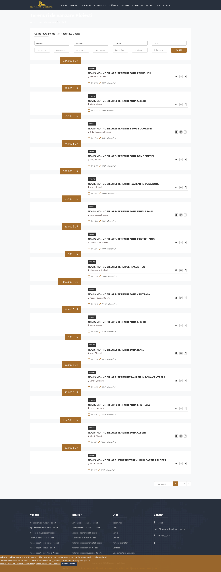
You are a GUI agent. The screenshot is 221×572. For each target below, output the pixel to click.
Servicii (116, 532)
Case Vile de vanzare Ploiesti (42, 532)
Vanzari (74, 5)
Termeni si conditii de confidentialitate (17, 563)
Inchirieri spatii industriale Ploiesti (86, 552)
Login (157, 5)
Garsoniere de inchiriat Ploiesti (84, 522)
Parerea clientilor (120, 542)
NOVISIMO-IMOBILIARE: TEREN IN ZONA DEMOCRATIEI (121, 156)
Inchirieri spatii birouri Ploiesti (84, 547)
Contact (168, 5)
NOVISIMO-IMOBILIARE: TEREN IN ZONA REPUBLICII (119, 73)
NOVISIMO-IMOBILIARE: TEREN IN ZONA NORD (116, 349)
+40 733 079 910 (163, 535)
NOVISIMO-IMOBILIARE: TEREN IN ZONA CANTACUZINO (121, 239)
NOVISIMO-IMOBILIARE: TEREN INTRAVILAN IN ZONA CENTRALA (126, 377)
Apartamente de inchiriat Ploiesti (85, 527)
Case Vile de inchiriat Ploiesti (84, 532)
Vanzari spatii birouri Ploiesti (43, 547)
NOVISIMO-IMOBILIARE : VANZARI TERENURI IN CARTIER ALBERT (127, 460)
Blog (149, 5)
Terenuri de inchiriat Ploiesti (83, 537)
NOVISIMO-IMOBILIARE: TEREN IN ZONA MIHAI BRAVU (120, 211)
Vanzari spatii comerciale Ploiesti (44, 542)
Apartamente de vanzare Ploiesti (44, 527)
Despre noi (137, 5)
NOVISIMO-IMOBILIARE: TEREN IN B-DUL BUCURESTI (120, 128)
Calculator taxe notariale (124, 552)
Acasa (64, 5)
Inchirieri (86, 5)
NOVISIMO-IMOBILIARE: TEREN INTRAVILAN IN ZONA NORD (124, 183)
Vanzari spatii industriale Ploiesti (44, 552)
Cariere (116, 537)
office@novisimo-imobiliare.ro (171, 529)
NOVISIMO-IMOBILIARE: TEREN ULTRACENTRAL (116, 266)
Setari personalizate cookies (48, 563)
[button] (51, 43)
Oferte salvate (119, 5)
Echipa (116, 527)
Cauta (179, 50)
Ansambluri (100, 5)
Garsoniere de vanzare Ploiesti (43, 522)
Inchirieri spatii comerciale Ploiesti (86, 542)
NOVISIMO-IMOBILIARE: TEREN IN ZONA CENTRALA (119, 294)
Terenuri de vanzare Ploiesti (42, 537)
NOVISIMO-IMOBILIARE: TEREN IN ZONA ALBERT (117, 100)
